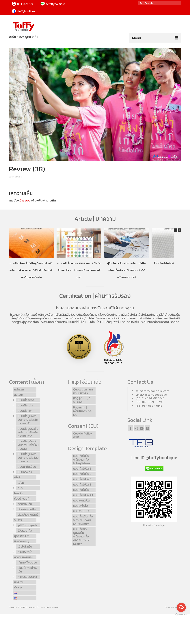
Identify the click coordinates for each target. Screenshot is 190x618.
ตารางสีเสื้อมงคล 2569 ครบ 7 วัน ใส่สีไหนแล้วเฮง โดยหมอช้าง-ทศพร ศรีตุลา (78, 270)
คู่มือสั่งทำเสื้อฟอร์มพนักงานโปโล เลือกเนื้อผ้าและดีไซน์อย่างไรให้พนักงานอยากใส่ (126, 270)
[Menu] (155, 38)
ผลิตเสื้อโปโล (129, 314)
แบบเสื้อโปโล (76, 322)
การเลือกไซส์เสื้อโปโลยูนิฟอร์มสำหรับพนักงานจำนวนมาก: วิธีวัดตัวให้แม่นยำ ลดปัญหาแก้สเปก (31, 270)
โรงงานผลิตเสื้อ (19, 314)
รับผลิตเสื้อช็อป (66, 314)
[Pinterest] (147, 428)
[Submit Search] (141, 3)
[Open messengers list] (181, 607)
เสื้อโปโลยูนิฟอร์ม (169, 314)
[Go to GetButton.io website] (181, 614)
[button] (179, 230)
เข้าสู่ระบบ (25, 200)
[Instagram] (136, 428)
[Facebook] (130, 428)
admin (17, 176)
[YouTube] (141, 428)
